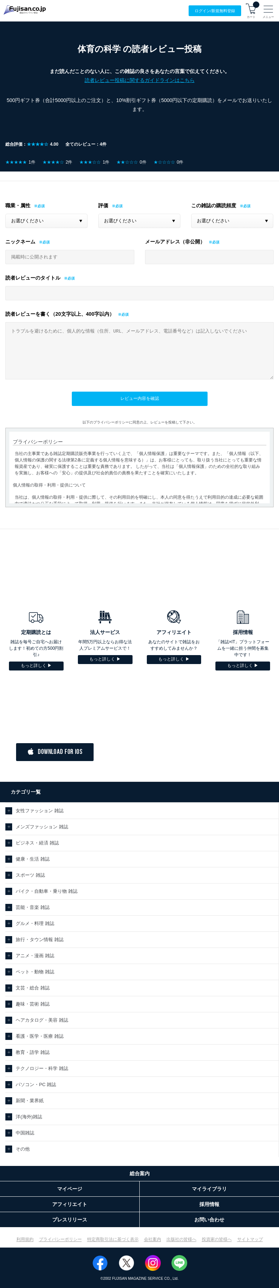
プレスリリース (69, 1219)
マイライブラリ (209, 1189)
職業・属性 (17, 205)
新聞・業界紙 (30, 1100)
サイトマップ (250, 1239)
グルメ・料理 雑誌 (35, 923)
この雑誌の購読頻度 (213, 205)
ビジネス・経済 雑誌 (37, 843)
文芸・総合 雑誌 (33, 988)
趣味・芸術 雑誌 (33, 1004)
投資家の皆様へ (217, 1239)
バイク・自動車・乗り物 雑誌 (47, 891)
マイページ (69, 1189)
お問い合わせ (209, 1219)
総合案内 (140, 1173)
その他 (23, 1149)
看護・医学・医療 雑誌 (40, 1036)
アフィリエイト (69, 1204)
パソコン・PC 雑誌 (36, 1084)
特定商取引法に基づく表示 (113, 1239)
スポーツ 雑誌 (30, 875)
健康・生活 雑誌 (33, 859)
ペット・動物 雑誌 (35, 971)
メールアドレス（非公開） (175, 241)
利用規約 (25, 1239)
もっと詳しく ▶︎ (36, 665)
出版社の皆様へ (181, 1239)
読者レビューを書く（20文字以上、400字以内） (59, 314)
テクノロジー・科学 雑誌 (42, 1068)
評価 (103, 205)
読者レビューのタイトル (32, 278)
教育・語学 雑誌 (33, 1052)
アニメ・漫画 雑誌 (35, 955)
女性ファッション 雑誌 (40, 810)
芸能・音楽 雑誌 (33, 907)
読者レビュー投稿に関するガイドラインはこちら (140, 80)
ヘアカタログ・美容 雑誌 (42, 1020)
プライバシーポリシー (60, 1239)
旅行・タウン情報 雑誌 (40, 939)
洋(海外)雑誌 (29, 1116)
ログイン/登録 (215, 11)
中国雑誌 (25, 1133)
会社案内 (152, 1239)
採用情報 (209, 1204)
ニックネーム (20, 241)
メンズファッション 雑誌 (42, 826)
